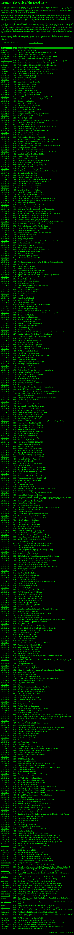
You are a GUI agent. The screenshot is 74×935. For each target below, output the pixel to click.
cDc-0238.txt (5, 577)
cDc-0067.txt (5, 215)
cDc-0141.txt (5, 372)
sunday (3, 906)
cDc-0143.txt (5, 376)
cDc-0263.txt (5, 630)
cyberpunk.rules (6, 863)
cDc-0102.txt (5, 289)
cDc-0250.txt (5, 602)
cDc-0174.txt (5, 442)
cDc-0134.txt (5, 357)
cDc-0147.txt (5, 385)
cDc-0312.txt (5, 735)
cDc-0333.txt (5, 780)
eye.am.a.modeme (6, 873)
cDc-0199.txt (5, 495)
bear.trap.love (5, 54)
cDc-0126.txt (5, 340)
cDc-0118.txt (5, 323)
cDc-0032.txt (5, 141)
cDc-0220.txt (5, 539)
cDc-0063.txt (5, 207)
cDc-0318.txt (5, 748)
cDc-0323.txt (5, 759)
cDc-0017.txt (5, 109)
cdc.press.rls (5, 846)
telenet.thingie (5, 910)
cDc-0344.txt (5, 803)
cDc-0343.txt (5, 801)
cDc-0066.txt (5, 213)
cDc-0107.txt (5, 300)
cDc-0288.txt (5, 685)
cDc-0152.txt (5, 395)
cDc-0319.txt (5, 750)
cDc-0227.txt (5, 554)
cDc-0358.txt (5, 829)
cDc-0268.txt (5, 641)
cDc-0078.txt (5, 239)
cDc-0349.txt (5, 814)
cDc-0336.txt (5, 786)
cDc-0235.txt (5, 571)
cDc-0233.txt (5, 566)
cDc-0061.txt (5, 203)
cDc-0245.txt (5, 592)
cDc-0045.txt (5, 169)
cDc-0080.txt (5, 243)
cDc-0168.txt (5, 429)
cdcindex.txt (5, 852)
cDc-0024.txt (5, 124)
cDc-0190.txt (5, 476)
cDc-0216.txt (5, 530)
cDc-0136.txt (5, 361)
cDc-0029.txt (5, 135)
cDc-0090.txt (5, 264)
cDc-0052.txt (5, 183)
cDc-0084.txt (5, 251)
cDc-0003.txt (5, 80)
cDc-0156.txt (5, 404)
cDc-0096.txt (5, 277)
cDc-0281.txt (5, 670)
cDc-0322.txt (5, 757)
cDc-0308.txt (5, 727)
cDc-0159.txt (5, 410)
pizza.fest (4, 889)
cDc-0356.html (5, 827)
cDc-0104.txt (5, 294)
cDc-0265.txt (5, 634)
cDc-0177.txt (5, 448)
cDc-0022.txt (5, 120)
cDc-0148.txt (5, 387)
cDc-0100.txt (5, 285)
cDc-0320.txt (5, 752)
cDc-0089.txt (5, 262)
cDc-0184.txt (5, 463)
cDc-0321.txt (5, 755)
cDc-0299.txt (5, 708)
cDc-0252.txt (5, 607)
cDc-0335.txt (5, 784)
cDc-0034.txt (5, 145)
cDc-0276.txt (5, 658)
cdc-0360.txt (5, 841)
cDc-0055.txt (5, 190)
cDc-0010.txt (5, 95)
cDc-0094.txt (5, 272)
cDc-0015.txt (5, 105)
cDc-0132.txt (5, 353)
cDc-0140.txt (5, 370)
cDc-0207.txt (5, 511)
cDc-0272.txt (5, 649)
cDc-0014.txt (5, 103)
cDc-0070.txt (5, 222)
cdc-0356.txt (5, 837)
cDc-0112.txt (5, 311)
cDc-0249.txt (5, 600)
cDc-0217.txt (5, 533)
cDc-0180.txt (5, 455)
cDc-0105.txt (5, 296)
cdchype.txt (4, 850)
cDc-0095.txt (5, 275)
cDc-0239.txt (5, 579)
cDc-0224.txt (5, 547)
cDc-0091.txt (5, 266)
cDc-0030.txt (5, 137)
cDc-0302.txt (5, 714)
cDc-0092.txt (5, 268)
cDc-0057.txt (5, 194)
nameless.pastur (6, 887)
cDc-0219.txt (5, 537)
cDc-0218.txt (5, 535)
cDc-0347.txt (5, 810)
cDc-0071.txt (5, 224)
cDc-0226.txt (5, 552)
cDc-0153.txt (5, 397)
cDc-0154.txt (5, 399)
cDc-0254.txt (5, 611)
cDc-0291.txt (5, 691)
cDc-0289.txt (5, 687)
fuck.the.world (5, 879)
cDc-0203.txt (5, 503)
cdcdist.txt (4, 848)
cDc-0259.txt (5, 621)
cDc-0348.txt (5, 812)
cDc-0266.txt (5, 636)
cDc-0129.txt (5, 347)
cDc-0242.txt (5, 585)
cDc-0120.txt (5, 327)
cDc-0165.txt (5, 423)
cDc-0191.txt (5, 478)
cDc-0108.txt (5, 302)
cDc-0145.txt (5, 380)
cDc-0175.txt (5, 444)
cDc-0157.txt (5, 406)
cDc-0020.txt (5, 116)
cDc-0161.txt (5, 414)
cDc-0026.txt (5, 128)
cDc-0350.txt (5, 816)
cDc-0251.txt (5, 605)
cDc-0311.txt (5, 733)
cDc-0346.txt (5, 807)
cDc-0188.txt (5, 472)
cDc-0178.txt (5, 450)
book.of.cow (5, 58)
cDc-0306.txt (5, 723)
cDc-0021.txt (5, 118)
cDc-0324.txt (5, 761)
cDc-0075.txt (5, 232)
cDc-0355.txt (5, 824)
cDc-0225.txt (5, 549)
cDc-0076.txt (5, 234)
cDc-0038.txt (5, 154)
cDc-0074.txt (5, 230)
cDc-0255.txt (5, 613)
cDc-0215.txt (5, 528)
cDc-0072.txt (5, 226)
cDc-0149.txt (5, 389)
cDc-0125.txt (5, 338)
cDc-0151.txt (5, 393)
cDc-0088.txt (5, 260)
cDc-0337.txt (5, 788)
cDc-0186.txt (5, 467)
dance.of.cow (5, 865)
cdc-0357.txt (5, 839)
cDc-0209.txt (5, 516)
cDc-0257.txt (5, 617)
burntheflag (4, 71)
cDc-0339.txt (5, 793)
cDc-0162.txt (5, 416)
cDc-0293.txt (5, 695)
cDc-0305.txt (5, 721)
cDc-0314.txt (5, 740)
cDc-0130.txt (5, 349)
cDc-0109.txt (5, 304)
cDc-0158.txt (5, 408)
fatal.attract (4, 877)
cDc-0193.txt (5, 482)
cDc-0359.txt (5, 831)
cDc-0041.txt (5, 160)
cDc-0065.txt (5, 211)
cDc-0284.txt (5, 676)
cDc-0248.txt (5, 598)
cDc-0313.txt (5, 738)
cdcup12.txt (4, 856)
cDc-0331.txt (5, 776)
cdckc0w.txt (4, 854)
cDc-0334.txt (5, 782)
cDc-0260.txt (5, 624)
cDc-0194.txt (5, 484)
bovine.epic (4, 65)
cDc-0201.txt (5, 501)
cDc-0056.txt (5, 192)
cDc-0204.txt (5, 505)
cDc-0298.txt (5, 706)
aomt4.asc (4, 50)
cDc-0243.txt (5, 588)
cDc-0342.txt (5, 799)
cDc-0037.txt (5, 152)
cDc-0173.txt (5, 440)
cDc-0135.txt (5, 359)
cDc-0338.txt (5, 791)
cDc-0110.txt (5, 306)
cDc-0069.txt (5, 219)
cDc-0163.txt (5, 419)
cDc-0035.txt (5, 147)
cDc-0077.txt (5, 236)
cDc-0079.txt (5, 241)
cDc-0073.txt (5, 228)
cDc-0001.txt (5, 75)
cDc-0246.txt (5, 594)
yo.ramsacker (5, 926)
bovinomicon (5, 67)
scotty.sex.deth (5, 896)
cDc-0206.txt (5, 509)
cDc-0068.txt (5, 217)
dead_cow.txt (5, 867)
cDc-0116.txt (5, 319)
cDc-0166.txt (5, 425)
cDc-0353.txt (5, 820)
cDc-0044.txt (5, 167)
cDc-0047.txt (5, 173)
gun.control (4, 881)
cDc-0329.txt (5, 771)
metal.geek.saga (6, 885)
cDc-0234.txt (5, 569)
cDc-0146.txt (5, 383)
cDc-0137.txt (5, 363)
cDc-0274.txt (5, 653)
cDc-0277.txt (5, 660)
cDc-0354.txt (5, 822)
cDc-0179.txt (5, 452)
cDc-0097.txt (5, 279)
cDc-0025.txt (5, 126)
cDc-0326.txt (5, 765)
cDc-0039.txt (5, 156)
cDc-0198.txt (5, 493)
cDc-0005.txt (5, 84)
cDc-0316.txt (5, 744)
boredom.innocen (6, 61)
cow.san (3, 860)
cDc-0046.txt (5, 171)
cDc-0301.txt (5, 712)
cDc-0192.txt (5, 480)
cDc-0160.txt (5, 412)
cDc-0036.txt (5, 150)
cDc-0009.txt (5, 92)
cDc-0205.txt (5, 507)
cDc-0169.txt (5, 431)
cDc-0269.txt (5, 643)
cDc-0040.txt (5, 158)
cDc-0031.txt (5, 139)
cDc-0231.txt (5, 562)
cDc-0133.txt (5, 355)
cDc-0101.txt (5, 287)
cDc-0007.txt (5, 88)
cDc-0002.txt (5, 78)
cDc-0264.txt (5, 632)
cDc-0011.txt (5, 97)
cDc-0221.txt (5, 541)
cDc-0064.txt (5, 209)
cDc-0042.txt (5, 162)
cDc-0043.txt (5, 164)
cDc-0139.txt (5, 368)
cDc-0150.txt (5, 391)
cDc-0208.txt (5, 513)
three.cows (4, 918)
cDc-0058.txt (5, 196)
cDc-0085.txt (5, 253)
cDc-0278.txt (5, 663)
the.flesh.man (5, 912)
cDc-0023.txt (5, 122)
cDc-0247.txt (5, 596)
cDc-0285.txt (5, 678)
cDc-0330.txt (5, 774)
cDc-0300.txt (5, 710)
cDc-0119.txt (5, 325)
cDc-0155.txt (5, 402)
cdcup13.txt (4, 858)
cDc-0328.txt (5, 769)
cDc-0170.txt (5, 433)
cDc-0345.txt (5, 805)
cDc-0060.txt (5, 200)
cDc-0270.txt (5, 645)
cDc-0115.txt (5, 317)
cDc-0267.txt (5, 638)
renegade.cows (5, 894)
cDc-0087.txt (5, 258)
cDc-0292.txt (5, 693)
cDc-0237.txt (5, 575)
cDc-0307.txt (5, 725)
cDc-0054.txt (5, 188)
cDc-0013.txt (5, 101)
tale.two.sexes (5, 908)
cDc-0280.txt (5, 668)
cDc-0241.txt (5, 583)
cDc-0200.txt (5, 497)
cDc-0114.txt (5, 315)
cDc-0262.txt (5, 628)
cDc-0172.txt (5, 438)
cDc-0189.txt (5, 474)
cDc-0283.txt (5, 674)
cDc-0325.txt (5, 763)
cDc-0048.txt (5, 175)
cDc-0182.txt (5, 459)
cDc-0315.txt (5, 742)
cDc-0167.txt (5, 427)
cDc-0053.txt (5, 186)
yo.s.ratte (4, 928)
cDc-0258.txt (5, 619)
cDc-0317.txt (5, 746)
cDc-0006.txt (5, 86)
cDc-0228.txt (5, 556)
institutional (4, 883)
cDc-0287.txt (5, 683)
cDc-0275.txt (5, 655)
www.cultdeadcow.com (36, 43)
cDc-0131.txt (5, 351)
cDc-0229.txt (5, 558)
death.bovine (5, 871)
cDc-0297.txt (5, 704)
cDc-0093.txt (5, 270)
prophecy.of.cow (6, 891)
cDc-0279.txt (5, 666)
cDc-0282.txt (5, 672)
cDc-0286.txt (5, 680)
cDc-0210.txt (5, 518)
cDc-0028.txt (5, 133)
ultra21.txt (4, 922)
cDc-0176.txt (5, 446)
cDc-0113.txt (5, 313)
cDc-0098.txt (5, 281)
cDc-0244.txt (5, 590)
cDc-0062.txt (5, 205)
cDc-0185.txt (5, 465)
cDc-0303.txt (5, 716)
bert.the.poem (5, 56)
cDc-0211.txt (5, 520)
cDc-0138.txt (5, 366)
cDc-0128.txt (5, 344)
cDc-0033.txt (5, 143)
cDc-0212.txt (5, 522)
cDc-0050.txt (5, 179)
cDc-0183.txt (5, 461)
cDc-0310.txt (5, 731)
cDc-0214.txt (5, 526)
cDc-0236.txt (5, 573)
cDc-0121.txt (5, 330)
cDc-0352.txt (5, 818)
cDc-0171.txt (5, 436)
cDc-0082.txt (5, 247)
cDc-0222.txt (5, 543)
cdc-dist (3, 844)
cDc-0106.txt (5, 298)
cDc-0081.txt (5, 245)
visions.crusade (6, 924)
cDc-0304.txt (5, 719)
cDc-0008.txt (5, 90)
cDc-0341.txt (5, 797)
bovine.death (5, 63)
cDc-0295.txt (5, 699)
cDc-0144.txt (5, 378)
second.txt (4, 898)
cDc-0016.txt (5, 107)
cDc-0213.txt (5, 524)
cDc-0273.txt (5, 651)
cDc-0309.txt (5, 729)
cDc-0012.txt (5, 99)
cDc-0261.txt (5, 626)
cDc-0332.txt (5, 778)
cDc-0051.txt (5, 181)
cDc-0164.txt (5, 421)
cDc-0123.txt (5, 334)
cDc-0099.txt (5, 283)
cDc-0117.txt (5, 321)
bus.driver (4, 73)
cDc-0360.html (5, 833)
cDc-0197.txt (5, 491)
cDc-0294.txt (5, 697)
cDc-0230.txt (5, 560)
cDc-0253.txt (5, 609)
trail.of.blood (5, 920)
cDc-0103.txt (5, 291)
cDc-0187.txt (5, 469)
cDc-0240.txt (5, 581)
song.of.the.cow (6, 902)
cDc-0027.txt (5, 131)
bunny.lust (4, 69)
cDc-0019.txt (5, 114)
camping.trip (5, 835)
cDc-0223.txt (5, 545)
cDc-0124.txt (5, 336)
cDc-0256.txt (5, 615)
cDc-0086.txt (5, 255)
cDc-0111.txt (5, 308)
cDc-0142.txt (5, 374)
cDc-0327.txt (5, 767)
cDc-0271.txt (5, 647)
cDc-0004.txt (5, 82)
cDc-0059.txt (5, 198)
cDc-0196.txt (5, 488)
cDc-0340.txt (5, 795)
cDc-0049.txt (5, 177)
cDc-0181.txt (5, 457)
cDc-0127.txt (5, 342)
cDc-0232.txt (5, 564)
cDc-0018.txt (5, 111)
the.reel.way (5, 914)
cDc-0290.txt (5, 689)
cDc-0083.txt (5, 249)
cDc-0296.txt (5, 702)
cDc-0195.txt (5, 486)
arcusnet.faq (5, 52)
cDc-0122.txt (5, 332)
